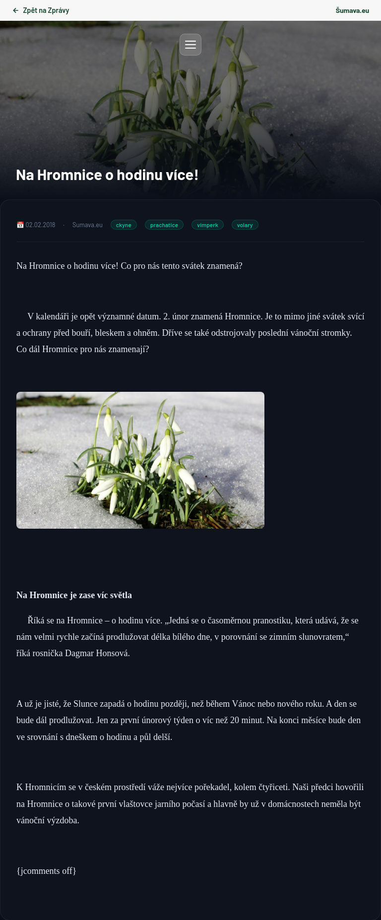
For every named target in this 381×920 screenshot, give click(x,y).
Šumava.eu (352, 10)
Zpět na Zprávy (40, 10)
